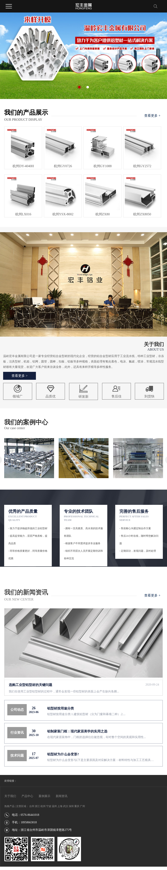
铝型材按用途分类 (60, 708)
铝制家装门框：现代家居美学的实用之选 (77, 731)
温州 (54, 806)
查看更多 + (152, 115)
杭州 (43, 806)
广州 (82, 806)
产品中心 (27, 796)
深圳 (71, 806)
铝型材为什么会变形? (63, 754)
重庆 (76, 806)
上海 (59, 806)
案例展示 (44, 796)
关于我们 (10, 796)
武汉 (65, 806)
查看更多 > (19, 375)
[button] (79, 87)
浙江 (37, 806)
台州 (31, 806)
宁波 (48, 806)
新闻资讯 (61, 796)
